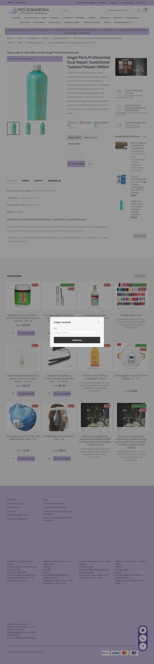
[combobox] (77, 332)
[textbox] (76, 332)
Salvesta (77, 340)
